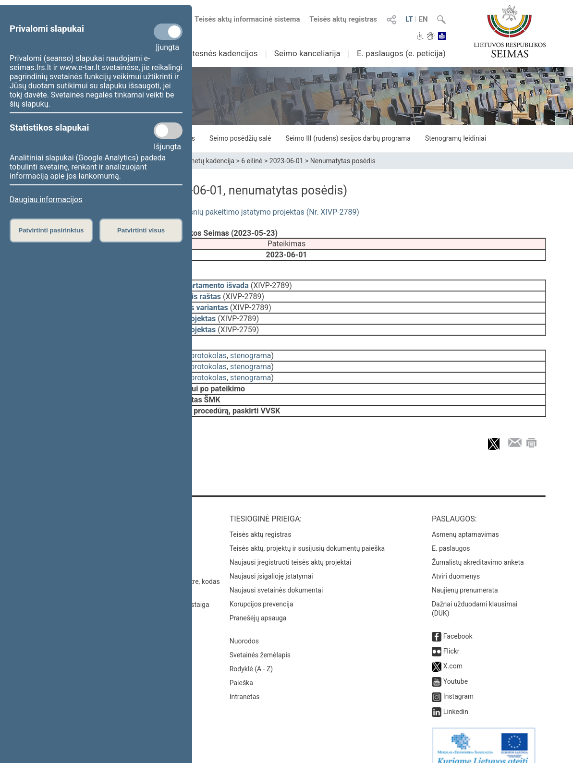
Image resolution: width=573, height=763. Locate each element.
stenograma (250, 348)
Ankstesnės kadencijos (216, 53)
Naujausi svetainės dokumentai (276, 577)
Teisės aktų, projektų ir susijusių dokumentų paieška (307, 535)
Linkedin (455, 698)
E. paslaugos (451, 535)
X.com (453, 652)
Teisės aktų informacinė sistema (247, 19)
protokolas (208, 348)
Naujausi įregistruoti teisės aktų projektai (291, 549)
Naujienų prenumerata (465, 577)
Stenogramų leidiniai (455, 138)
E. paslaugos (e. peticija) (401, 53)
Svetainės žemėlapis (260, 641)
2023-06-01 (286, 161)
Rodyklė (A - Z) (251, 655)
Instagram (458, 683)
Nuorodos (244, 627)
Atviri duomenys (456, 563)
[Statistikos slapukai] (168, 130)
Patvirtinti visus (141, 230)
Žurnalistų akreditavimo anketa (478, 549)
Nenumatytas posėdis (343, 161)
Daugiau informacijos (46, 199)
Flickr (451, 638)
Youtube (455, 668)
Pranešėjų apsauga (258, 604)
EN (422, 19)
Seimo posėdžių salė (240, 138)
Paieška (241, 669)
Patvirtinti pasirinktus (51, 230)
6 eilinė (251, 161)
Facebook (458, 623)
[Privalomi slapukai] (168, 32)
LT (409, 19)
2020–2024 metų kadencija (194, 161)
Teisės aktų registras (343, 19)
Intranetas (245, 683)
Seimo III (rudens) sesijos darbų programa (348, 138)
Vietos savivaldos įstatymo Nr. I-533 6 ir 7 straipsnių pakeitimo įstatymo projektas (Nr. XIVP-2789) (193, 212)
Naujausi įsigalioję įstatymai (271, 563)
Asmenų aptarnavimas (465, 521)
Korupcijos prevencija (261, 590)
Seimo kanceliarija (307, 53)
